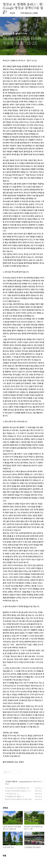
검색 (37, 4)
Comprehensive (25, 781)
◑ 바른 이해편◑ (11, 781)
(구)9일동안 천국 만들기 (13, 796)
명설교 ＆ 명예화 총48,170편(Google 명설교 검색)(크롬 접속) (23, 4)
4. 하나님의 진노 (10, 793)
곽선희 (12, 13)
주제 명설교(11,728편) (29, 13)
